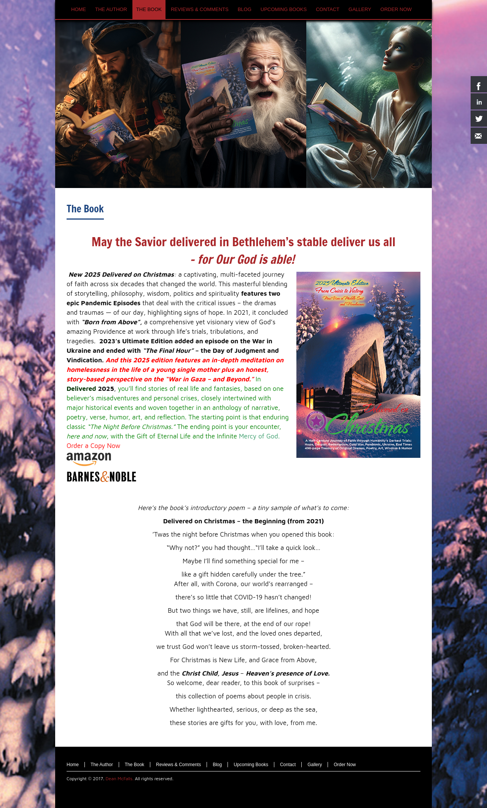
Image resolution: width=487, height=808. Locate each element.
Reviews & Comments (178, 764)
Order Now (345, 764)
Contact (288, 764)
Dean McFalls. (120, 778)
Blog (217, 764)
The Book (85, 209)
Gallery (314, 764)
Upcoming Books (251, 764)
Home (73, 764)
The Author (102, 764)
